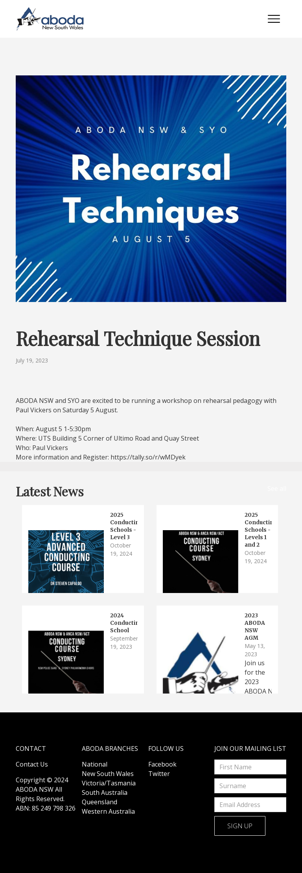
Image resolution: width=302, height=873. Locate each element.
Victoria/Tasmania (109, 783)
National (94, 764)
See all (276, 488)
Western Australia (108, 811)
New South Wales (108, 773)
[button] (273, 19)
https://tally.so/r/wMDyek (148, 457)
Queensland (99, 802)
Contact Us (32, 764)
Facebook (162, 764)
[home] (50, 18)
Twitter (159, 773)
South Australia (104, 792)
